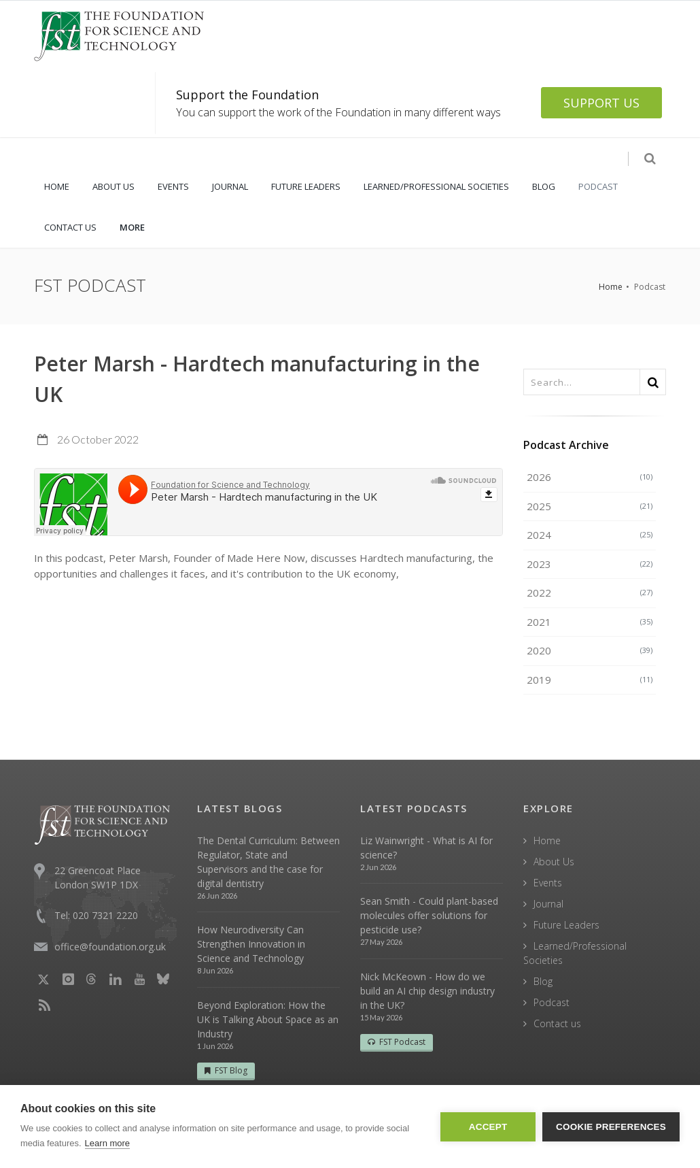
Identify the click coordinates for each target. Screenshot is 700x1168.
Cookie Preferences (611, 1127)
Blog (543, 981)
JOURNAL (230, 186)
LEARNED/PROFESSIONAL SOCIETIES (436, 186)
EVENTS (173, 186)
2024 (589, 534)
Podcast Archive (566, 444)
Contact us (557, 1023)
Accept (488, 1127)
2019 (589, 679)
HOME (56, 186)
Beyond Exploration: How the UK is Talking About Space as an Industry (267, 1019)
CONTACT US (70, 227)
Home (611, 287)
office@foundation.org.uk (110, 946)
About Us (553, 861)
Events (547, 882)
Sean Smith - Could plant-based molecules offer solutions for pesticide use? (429, 915)
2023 (589, 564)
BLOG (543, 186)
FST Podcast (396, 1042)
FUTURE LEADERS (305, 186)
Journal (548, 903)
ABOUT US (113, 186)
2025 (589, 506)
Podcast (551, 1002)
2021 (589, 622)
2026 (589, 477)
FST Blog (226, 1070)
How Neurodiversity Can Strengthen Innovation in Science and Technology (251, 944)
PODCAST (598, 186)
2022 (589, 592)
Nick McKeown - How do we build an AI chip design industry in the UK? (427, 991)
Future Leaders (566, 924)
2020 (589, 650)
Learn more (107, 1143)
